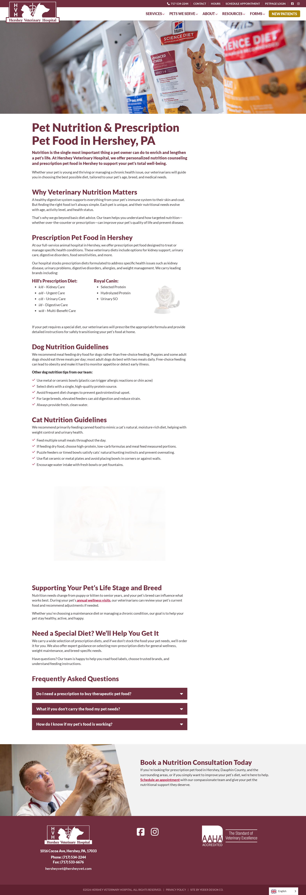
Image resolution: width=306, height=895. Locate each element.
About (209, 14)
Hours (216, 3)
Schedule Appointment (243, 3)
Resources (232, 14)
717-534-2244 (177, 3)
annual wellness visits (93, 600)
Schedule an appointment (160, 780)
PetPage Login (275, 3)
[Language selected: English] (283, 891)
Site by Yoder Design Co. (206, 889)
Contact (199, 3)
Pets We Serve (182, 14)
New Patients (284, 14)
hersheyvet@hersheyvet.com (68, 868)
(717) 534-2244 (74, 857)
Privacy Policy (176, 889)
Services (154, 14)
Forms (256, 14)
